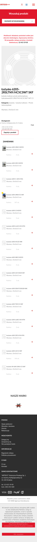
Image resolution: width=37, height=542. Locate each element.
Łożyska (11, 103)
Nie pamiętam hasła (8, 444)
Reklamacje (5, 430)
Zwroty (3, 428)
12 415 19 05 (23, 42)
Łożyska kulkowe (21, 103)
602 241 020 (9, 487)
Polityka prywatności (8, 455)
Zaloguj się (5, 439)
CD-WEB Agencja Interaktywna (18, 501)
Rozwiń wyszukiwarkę (18, 21)
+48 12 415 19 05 (7, 127)
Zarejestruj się (6, 442)
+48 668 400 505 (6, 129)
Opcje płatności (6, 424)
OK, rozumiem (18, 534)
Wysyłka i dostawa (8, 426)
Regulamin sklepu (7, 453)
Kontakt (4, 466)
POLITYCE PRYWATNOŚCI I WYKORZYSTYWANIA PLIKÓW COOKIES (18, 525)
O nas (3, 464)
